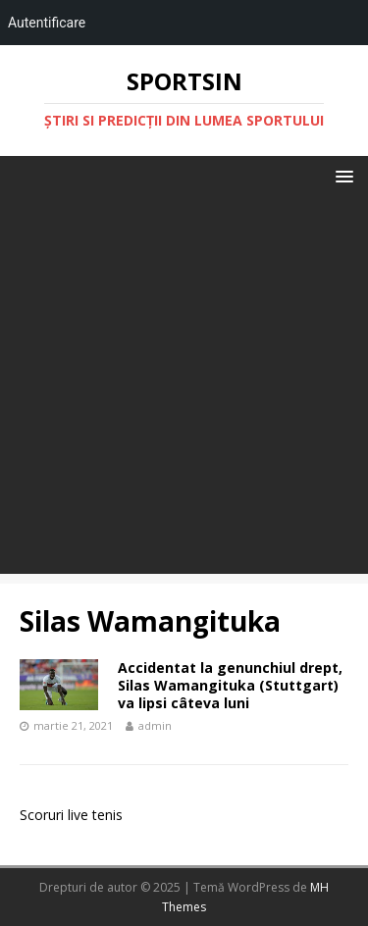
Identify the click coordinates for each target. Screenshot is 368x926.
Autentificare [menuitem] (46, 22)
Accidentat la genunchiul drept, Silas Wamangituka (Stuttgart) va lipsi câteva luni (230, 685)
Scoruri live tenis (71, 814)
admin (155, 725)
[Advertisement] (184, 390)
